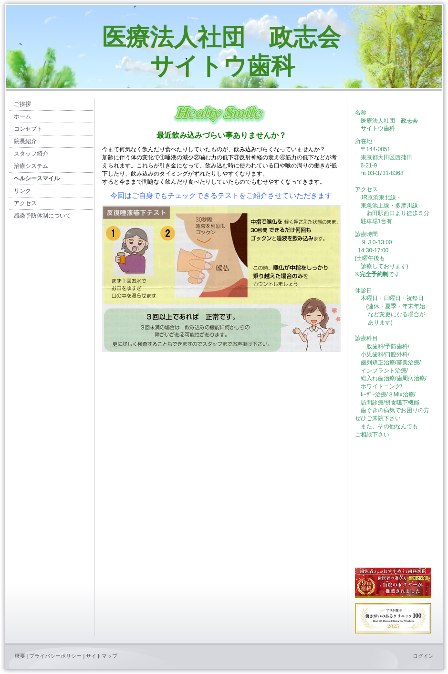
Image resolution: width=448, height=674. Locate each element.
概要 (20, 656)
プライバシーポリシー (55, 656)
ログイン (423, 656)
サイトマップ (101, 656)
